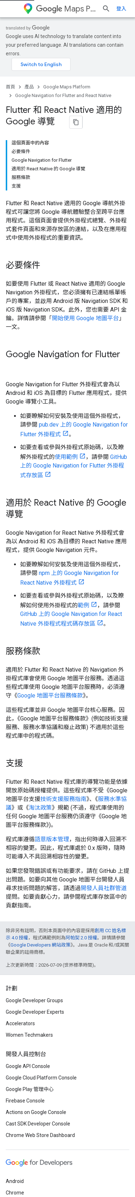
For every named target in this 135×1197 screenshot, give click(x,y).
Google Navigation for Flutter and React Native (63, 91)
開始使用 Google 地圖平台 (85, 249)
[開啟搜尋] (122, 8)
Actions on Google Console (36, 1032)
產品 (29, 82)
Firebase (15, 1124)
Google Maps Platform (66, 82)
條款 (11, 1176)
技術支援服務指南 (63, 718)
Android (15, 1101)
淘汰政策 (40, 727)
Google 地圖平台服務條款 (50, 615)
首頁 (10, 82)
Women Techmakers (29, 954)
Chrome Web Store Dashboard (40, 1055)
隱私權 (30, 1176)
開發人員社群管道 (104, 807)
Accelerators (20, 943)
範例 (83, 524)
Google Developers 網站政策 (40, 864)
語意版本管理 (52, 758)
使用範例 (66, 376)
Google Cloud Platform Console (41, 997)
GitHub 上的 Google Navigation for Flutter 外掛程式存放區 (73, 385)
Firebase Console (25, 1020)
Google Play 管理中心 (30, 1009)
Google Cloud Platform (31, 1135)
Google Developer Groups (34, 920)
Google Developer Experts (35, 931)
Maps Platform (74, 9)
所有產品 (16, 1147)
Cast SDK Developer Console (38, 1043)
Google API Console (28, 986)
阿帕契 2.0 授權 (81, 857)
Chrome (15, 1112)
